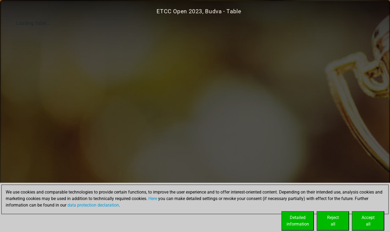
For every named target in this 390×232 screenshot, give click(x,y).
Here (152, 198)
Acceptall (368, 221)
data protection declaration (93, 205)
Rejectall (333, 221)
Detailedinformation (298, 221)
